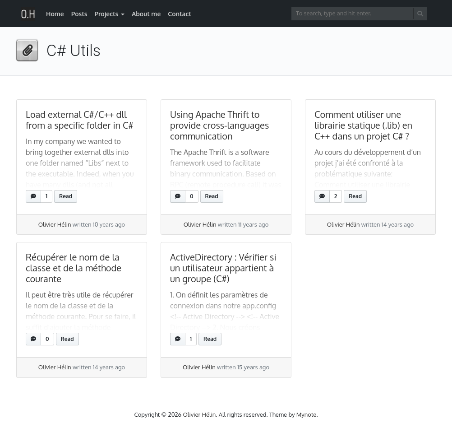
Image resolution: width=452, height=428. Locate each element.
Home (55, 14)
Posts (79, 14)
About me (146, 14)
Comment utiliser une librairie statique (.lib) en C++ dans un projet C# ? (363, 125)
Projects (106, 14)
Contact (179, 14)
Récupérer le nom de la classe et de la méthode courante (73, 267)
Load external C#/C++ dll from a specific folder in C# (80, 119)
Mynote (306, 414)
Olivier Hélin (54, 224)
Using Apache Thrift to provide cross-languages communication (219, 125)
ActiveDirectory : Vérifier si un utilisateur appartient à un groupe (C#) (223, 267)
